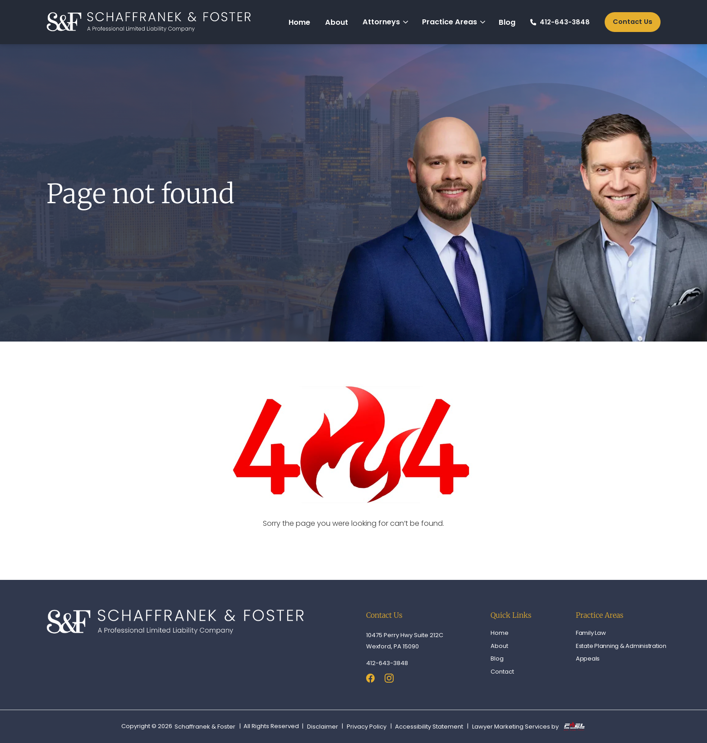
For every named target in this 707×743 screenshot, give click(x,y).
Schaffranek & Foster (204, 726)
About (336, 22)
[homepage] (148, 22)
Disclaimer (322, 726)
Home (299, 22)
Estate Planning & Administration (621, 646)
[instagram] (389, 679)
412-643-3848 (560, 22)
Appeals (588, 658)
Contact (502, 671)
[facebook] (370, 679)
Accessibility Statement (429, 726)
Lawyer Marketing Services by (528, 726)
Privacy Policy (366, 726)
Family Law (591, 633)
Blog (507, 22)
